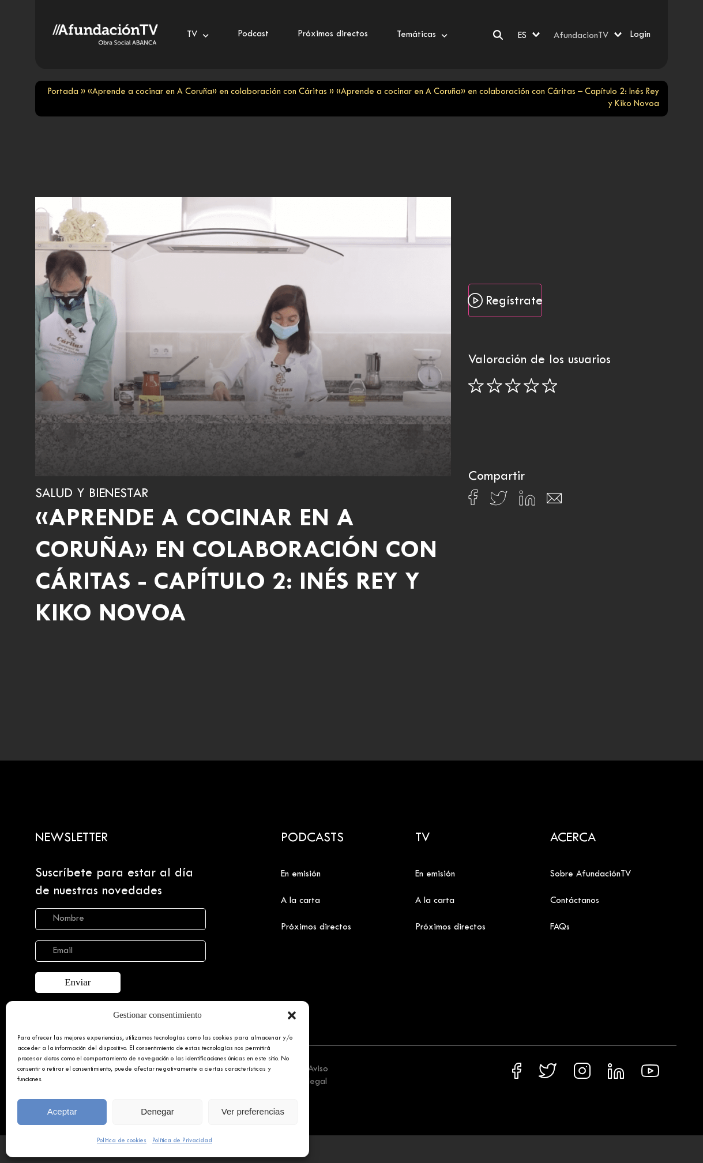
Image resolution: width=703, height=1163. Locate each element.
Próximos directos (316, 927)
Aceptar (62, 1111)
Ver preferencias (252, 1111)
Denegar (157, 1111)
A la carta (300, 901)
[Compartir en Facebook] (473, 500)
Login (640, 35)
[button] (292, 1015)
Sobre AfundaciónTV (590, 874)
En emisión (301, 874)
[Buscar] (498, 35)
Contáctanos (574, 901)
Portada (62, 92)
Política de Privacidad (182, 1140)
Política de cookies (121, 1140)
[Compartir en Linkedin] (527, 501)
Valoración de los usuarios (539, 360)
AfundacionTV (581, 36)
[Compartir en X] (498, 501)
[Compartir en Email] (554, 501)
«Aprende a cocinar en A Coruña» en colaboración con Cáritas (207, 92)
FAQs (560, 927)
